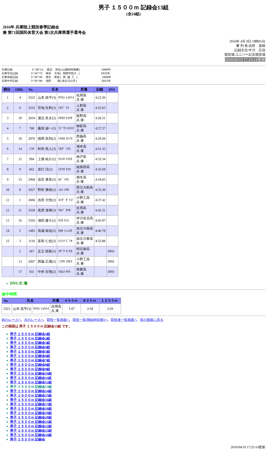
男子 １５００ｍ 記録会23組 (31, 431)
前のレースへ (12, 320)
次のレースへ (34, 320)
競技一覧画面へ (58, 320)
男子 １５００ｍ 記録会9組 (30, 370)
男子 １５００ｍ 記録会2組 (30, 339)
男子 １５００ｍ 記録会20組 (31, 418)
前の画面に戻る (151, 320)
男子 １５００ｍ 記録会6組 (30, 357)
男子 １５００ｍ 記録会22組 (31, 427)
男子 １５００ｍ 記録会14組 (31, 392)
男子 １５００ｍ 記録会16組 (31, 400)
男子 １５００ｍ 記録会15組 (31, 396)
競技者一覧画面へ (124, 320)
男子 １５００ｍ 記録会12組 (31, 383)
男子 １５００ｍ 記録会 (27, 440)
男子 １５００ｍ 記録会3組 (30, 343)
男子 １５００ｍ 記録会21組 (31, 422)
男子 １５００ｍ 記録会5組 (30, 352)
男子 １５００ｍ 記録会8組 (30, 365)
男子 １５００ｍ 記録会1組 (30, 335)
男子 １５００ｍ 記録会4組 (30, 348)
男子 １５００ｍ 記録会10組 (31, 374)
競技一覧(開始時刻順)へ (90, 320)
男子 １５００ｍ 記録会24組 (31, 436)
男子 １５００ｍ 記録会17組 (31, 405)
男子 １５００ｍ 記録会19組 (31, 414)
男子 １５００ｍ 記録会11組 (31, 378)
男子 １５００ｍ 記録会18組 (31, 409)
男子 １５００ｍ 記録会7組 (30, 361)
